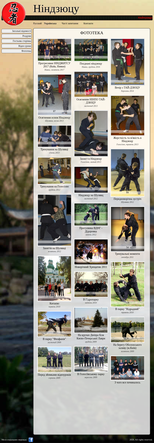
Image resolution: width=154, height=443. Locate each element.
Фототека (26, 51)
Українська (50, 23)
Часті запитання (70, 23)
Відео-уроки (24, 46)
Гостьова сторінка (22, 41)
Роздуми (26, 36)
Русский (37, 23)
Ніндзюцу (56, 8)
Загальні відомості (21, 31)
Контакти (88, 23)
